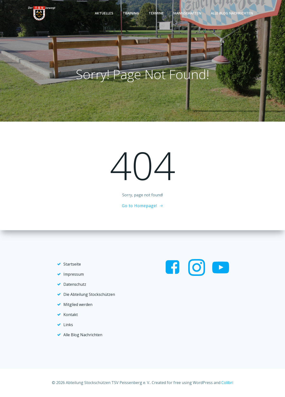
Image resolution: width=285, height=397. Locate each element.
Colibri (227, 382)
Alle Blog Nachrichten (232, 13)
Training (131, 13)
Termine (156, 13)
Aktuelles (104, 13)
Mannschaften (187, 13)
